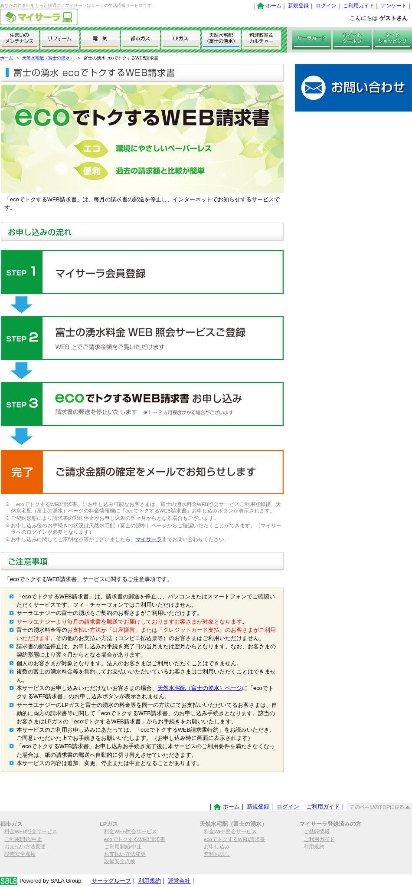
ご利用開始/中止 (23, 839)
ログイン (326, 5)
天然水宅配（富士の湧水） (48, 58)
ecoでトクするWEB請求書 (134, 839)
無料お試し (217, 854)
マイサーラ (149, 539)
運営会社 (179, 880)
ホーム (273, 5)
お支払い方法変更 (25, 846)
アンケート (394, 5)
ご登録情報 (317, 831)
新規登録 (298, 5)
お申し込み (217, 846)
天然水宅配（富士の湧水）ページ (199, 688)
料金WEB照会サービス (30, 831)
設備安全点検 (20, 854)
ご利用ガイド (358, 5)
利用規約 (314, 846)
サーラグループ (111, 880)
